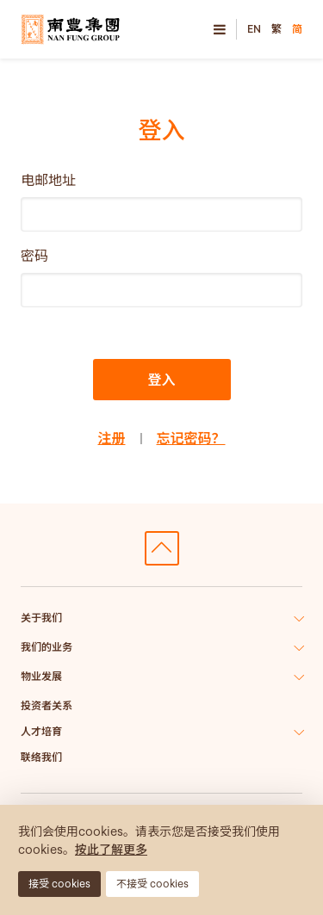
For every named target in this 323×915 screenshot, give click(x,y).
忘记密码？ (191, 438)
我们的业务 (46, 647)
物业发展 (41, 676)
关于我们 (41, 617)
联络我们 (41, 757)
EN (254, 29)
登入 (161, 379)
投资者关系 (46, 705)
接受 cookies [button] (59, 883)
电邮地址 (48, 180)
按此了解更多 (111, 849)
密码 (34, 255)
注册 (111, 438)
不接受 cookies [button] (152, 883)
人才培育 (41, 731)
